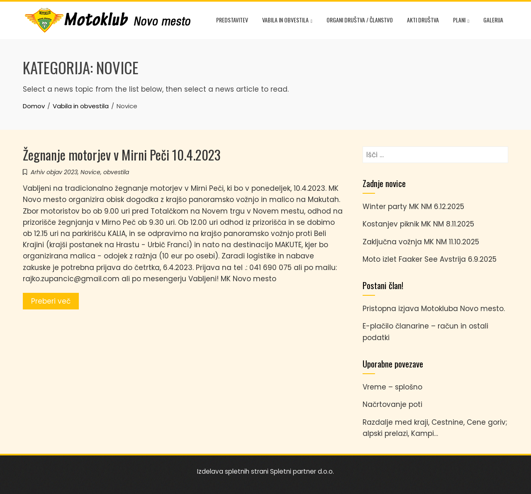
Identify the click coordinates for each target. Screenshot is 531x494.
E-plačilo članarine (396, 326)
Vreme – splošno (392, 387)
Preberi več (51, 301)
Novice (90, 172)
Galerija (493, 19)
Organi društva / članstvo (359, 19)
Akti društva (423, 19)
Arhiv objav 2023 (54, 172)
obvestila (116, 172)
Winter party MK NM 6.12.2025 (413, 207)
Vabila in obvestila (287, 20)
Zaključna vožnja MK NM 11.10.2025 (421, 242)
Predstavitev (232, 19)
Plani (461, 20)
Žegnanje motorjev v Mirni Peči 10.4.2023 (122, 154)
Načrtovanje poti (392, 404)
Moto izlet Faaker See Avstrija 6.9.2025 (430, 259)
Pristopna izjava (391, 309)
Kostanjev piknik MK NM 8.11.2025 (418, 224)
